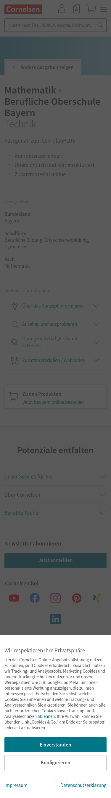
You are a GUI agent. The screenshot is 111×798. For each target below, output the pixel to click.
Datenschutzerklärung (83, 785)
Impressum (16, 785)
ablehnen (46, 716)
